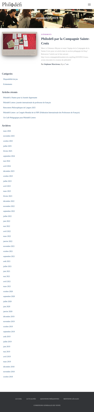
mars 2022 (7, 236)
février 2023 (7, 196)
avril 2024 (7, 166)
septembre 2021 (9, 256)
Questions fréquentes (49, 399)
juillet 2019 (7, 342)
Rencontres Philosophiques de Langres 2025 (19, 108)
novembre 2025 (9, 136)
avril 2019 (7, 357)
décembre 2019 (8, 317)
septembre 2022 (9, 211)
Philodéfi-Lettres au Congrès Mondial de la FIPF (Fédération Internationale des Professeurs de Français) (41, 113)
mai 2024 (6, 161)
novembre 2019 (9, 321)
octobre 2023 (8, 176)
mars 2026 (7, 131)
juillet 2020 (7, 301)
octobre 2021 (8, 251)
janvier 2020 (7, 311)
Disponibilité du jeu (10, 79)
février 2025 (7, 151)
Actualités (31, 399)
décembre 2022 (8, 201)
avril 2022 (7, 231)
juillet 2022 (7, 216)
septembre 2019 (9, 332)
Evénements (46, 34)
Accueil (18, 399)
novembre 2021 (9, 246)
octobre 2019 (8, 327)
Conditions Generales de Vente (47, 405)
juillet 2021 (7, 266)
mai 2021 (6, 276)
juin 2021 (6, 271)
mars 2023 (7, 191)
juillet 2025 (7, 146)
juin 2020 (6, 307)
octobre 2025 (8, 141)
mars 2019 (7, 362)
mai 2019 (6, 352)
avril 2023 (7, 186)
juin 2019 (6, 347)
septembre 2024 (9, 156)
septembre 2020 (9, 296)
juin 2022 (6, 221)
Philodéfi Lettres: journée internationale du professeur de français (27, 103)
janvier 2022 (7, 241)
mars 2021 (7, 286)
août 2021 (7, 261)
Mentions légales (71, 399)
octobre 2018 (8, 377)
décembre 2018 (8, 367)
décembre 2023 (8, 171)
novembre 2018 (9, 372)
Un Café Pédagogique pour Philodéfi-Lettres (19, 118)
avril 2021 (7, 281)
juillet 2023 (7, 181)
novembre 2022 (9, 206)
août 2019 (7, 337)
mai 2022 (6, 226)
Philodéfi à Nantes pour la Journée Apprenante (20, 98)
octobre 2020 (8, 291)
